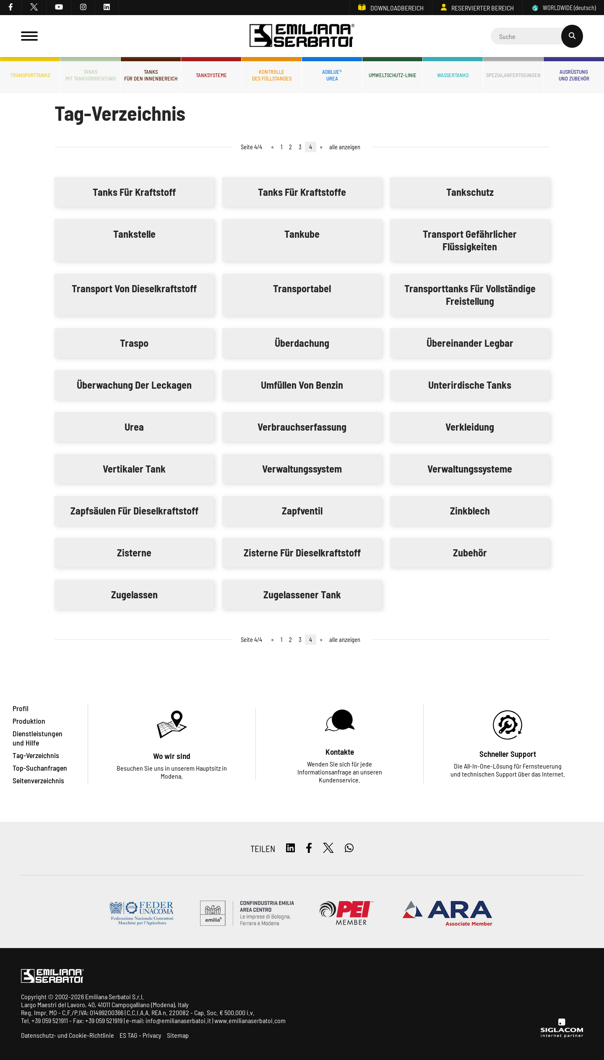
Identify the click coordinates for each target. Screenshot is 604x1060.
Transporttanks (30, 75)
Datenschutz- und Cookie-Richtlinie (67, 1035)
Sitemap (178, 1035)
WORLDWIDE (563, 7)
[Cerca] (537, 36)
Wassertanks (453, 75)
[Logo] (302, 36)
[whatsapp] (349, 848)
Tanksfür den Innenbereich (150, 75)
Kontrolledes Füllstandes (272, 75)
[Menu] (29, 36)
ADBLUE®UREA (332, 75)
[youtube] (59, 7)
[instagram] (83, 7)
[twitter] (34, 7)
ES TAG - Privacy (140, 1035)
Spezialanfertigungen (513, 75)
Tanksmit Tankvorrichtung (90, 75)
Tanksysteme (211, 75)
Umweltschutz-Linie (393, 75)
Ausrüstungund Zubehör (574, 75)
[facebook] (11, 7)
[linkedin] (107, 7)
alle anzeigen (344, 147)
